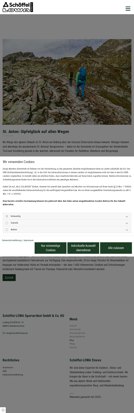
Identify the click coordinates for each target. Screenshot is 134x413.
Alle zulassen (116, 248)
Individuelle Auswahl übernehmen (83, 248)
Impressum (29, 240)
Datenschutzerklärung (12, 240)
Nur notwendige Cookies (50, 248)
